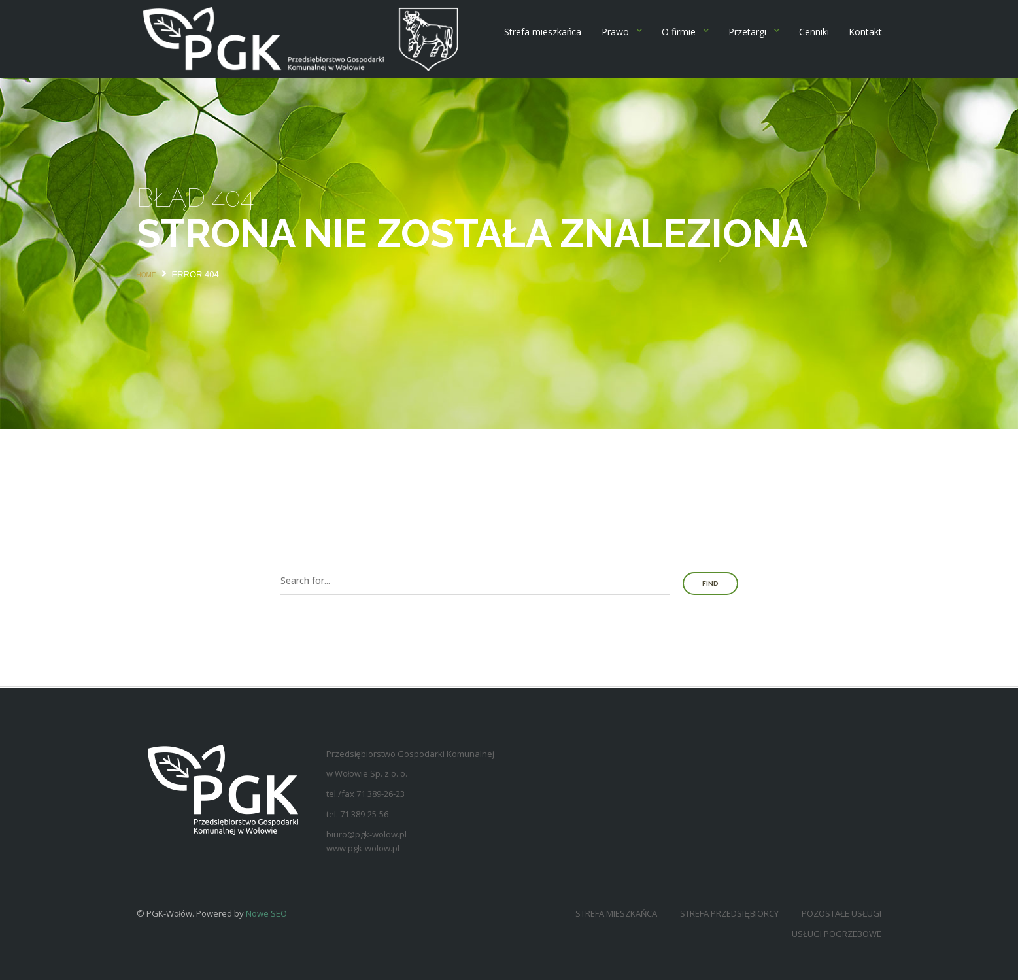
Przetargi (747, 31)
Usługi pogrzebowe (836, 933)
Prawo (615, 31)
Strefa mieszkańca (543, 31)
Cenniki (814, 31)
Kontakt (865, 31)
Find (710, 583)
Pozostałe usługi (841, 913)
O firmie (679, 31)
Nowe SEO (266, 913)
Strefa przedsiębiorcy (729, 913)
